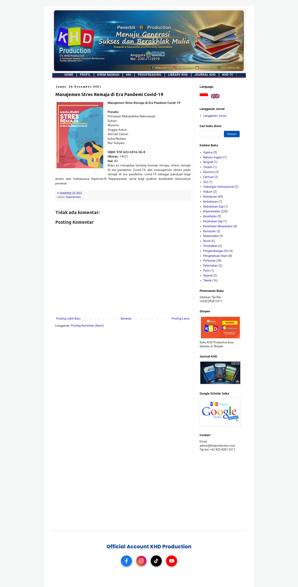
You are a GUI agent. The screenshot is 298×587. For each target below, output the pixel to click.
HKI (128, 74)
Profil (85, 74)
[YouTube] (171, 561)
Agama (208, 152)
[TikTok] (156, 561)
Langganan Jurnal (214, 115)
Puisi (206, 270)
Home (68, 74)
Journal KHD (205, 74)
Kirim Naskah (108, 74)
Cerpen (207, 167)
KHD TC (227, 74)
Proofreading (149, 74)
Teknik (207, 280)
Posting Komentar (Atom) (87, 325)
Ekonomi (208, 172)
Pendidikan (210, 246)
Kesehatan (210, 216)
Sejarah (208, 275)
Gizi (205, 182)
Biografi (208, 162)
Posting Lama (180, 318)
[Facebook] (126, 561)
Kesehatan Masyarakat (218, 226)
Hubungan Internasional (218, 186)
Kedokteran (210, 201)
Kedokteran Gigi (213, 206)
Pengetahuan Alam (215, 255)
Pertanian (209, 260)
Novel (206, 241)
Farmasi (208, 177)
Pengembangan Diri (215, 251)
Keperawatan (73, 196)
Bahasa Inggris (212, 157)
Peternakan (210, 265)
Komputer (209, 231)
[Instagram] (141, 561)
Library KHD (178, 74)
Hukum (208, 191)
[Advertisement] (225, 484)
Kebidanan (210, 196)
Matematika (211, 236)
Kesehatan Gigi (213, 221)
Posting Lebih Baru (68, 318)
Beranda (126, 318)
